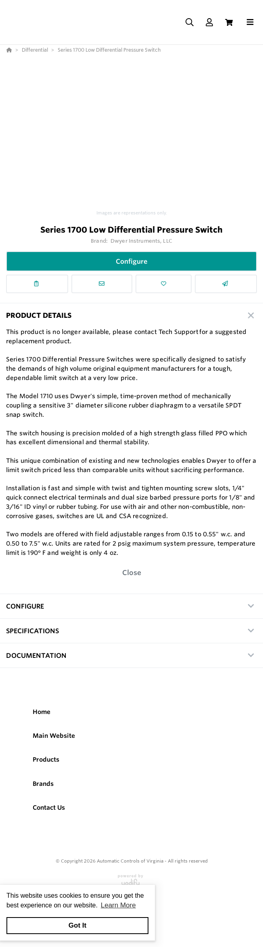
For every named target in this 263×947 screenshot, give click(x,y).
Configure (132, 261)
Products (46, 759)
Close (131, 572)
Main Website (54, 735)
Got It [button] (77, 925)
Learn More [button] (118, 905)
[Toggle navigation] (250, 22)
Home (41, 712)
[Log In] (209, 22)
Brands (43, 783)
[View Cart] (229, 22)
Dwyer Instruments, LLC (141, 240)
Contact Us (49, 807)
